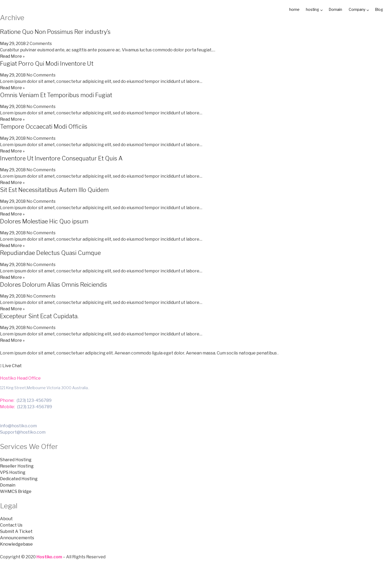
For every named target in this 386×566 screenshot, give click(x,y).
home (285, 9)
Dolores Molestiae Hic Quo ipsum (44, 220)
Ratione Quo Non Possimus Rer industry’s (55, 31)
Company (355, 9)
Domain (330, 9)
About (6, 518)
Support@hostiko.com (22, 431)
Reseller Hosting (17, 465)
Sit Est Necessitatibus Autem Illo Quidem (54, 189)
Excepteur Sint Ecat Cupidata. (39, 315)
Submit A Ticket (16, 530)
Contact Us (11, 524)
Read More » (12, 55)
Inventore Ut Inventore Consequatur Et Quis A (61, 157)
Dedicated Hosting (19, 477)
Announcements (17, 537)
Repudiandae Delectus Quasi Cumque (50, 252)
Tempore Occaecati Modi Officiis (43, 125)
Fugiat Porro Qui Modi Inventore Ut (46, 62)
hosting (307, 9)
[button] (11, 364)
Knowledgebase (16, 543)
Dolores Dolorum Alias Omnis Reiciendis (53, 283)
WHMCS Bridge (15, 490)
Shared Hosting (15, 458)
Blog (377, 9)
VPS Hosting (12, 471)
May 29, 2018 (13, 42)
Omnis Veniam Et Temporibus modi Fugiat (56, 94)
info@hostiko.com (18, 425)
